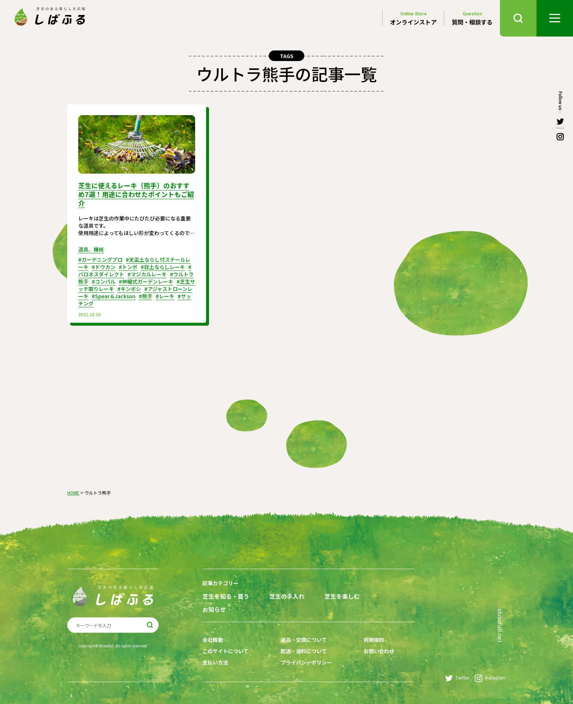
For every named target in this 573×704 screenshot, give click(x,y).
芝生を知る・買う (225, 596)
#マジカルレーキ (147, 274)
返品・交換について (304, 639)
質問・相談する (472, 18)
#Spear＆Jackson (114, 296)
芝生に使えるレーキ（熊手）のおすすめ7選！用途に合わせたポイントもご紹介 (136, 194)
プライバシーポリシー (306, 662)
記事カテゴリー (220, 583)
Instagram (490, 678)
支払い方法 (215, 662)
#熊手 (145, 296)
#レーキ (165, 296)
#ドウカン (103, 266)
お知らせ (214, 609)
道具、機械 (91, 249)
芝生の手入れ (286, 596)
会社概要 (212, 639)
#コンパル (103, 281)
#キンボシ (129, 288)
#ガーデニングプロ (100, 259)
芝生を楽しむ (342, 596)
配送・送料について (304, 651)
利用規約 (374, 639)
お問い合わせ (379, 651)
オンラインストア (413, 18)
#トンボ (128, 266)
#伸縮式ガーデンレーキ (146, 281)
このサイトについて (225, 651)
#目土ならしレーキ (163, 266)
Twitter (457, 678)
